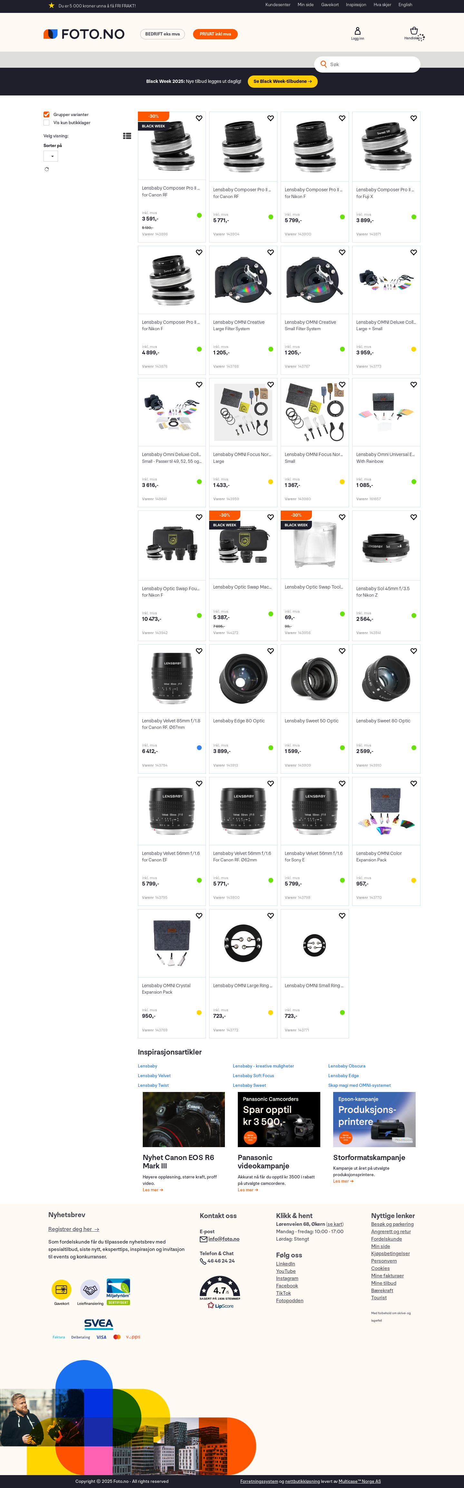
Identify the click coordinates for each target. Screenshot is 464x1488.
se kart (334, 1224)
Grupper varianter (71, 114)
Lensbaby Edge (343, 1075)
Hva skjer (382, 4)
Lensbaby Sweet (249, 1085)
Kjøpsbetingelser (390, 1254)
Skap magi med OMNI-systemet (359, 1085)
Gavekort (330, 4)
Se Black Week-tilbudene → (283, 81)
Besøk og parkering (392, 1224)
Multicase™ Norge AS (360, 1481)
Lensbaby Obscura (346, 1066)
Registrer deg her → (73, 1229)
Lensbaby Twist (153, 1085)
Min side (306, 4)
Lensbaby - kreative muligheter (263, 1066)
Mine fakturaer (387, 1276)
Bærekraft (382, 1291)
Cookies (380, 1268)
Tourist (379, 1298)
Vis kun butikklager (72, 122)
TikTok (283, 1293)
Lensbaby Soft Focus (253, 1075)
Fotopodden (290, 1301)
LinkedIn (285, 1264)
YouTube (286, 1271)
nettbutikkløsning (302, 1481)
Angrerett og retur (391, 1232)
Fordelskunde (386, 1239)
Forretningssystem (259, 1481)
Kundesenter (278, 4)
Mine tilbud (383, 1283)
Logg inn (357, 31)
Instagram (287, 1278)
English (405, 4)
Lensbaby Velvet (154, 1075)
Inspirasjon (356, 4)
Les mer (151, 1190)
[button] (231, 1294)
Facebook (287, 1286)
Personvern (384, 1261)
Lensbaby (147, 1066)
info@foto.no (223, 1239)
